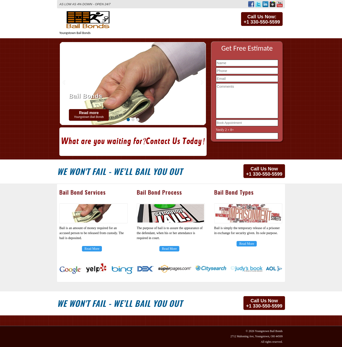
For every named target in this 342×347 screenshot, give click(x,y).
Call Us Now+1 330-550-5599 (264, 171)
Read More (92, 249)
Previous (63, 82)
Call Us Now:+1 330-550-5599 (262, 19)
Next (202, 82)
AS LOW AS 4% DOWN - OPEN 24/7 (85, 4)
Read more (89, 115)
